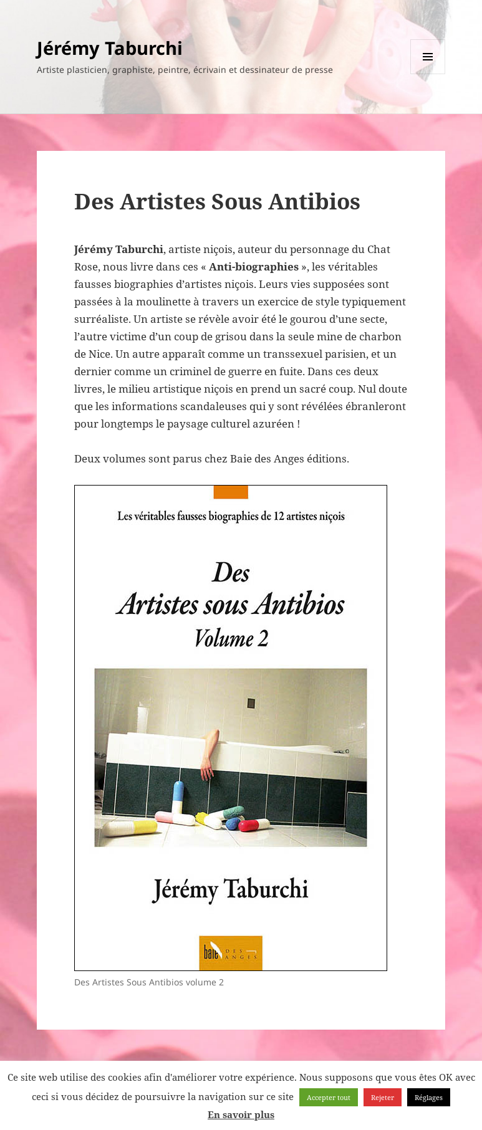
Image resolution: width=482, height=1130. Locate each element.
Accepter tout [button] (328, 1097)
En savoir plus (241, 1114)
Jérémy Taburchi (110, 48)
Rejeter (382, 1097)
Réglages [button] (429, 1097)
